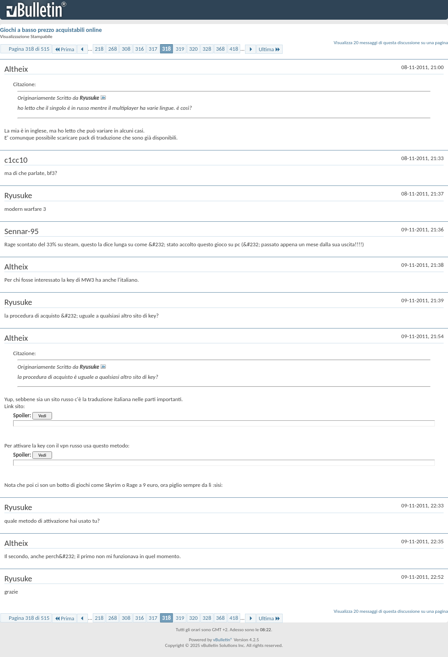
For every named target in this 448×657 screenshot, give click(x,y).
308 (126, 48)
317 (153, 48)
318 (166, 48)
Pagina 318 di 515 (29, 48)
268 (112, 48)
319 (179, 48)
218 (99, 48)
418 (234, 48)
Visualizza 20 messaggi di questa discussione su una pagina (391, 42)
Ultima (269, 49)
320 (193, 48)
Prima (64, 49)
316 (139, 48)
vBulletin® (223, 640)
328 (207, 48)
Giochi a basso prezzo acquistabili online (51, 30)
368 (220, 48)
